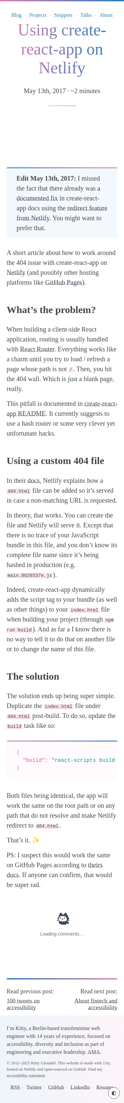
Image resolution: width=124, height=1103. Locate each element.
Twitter (34, 1087)
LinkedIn (80, 1087)
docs (33, 480)
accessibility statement (26, 1075)
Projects (38, 15)
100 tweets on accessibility (23, 1004)
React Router (37, 349)
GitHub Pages (63, 282)
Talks (86, 15)
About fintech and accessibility (95, 1004)
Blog (16, 15)
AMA (94, 1052)
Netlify (16, 272)
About (106, 15)
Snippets (63, 15)
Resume (104, 1087)
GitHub (56, 1087)
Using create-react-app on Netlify (62, 48)
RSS (15, 1087)
